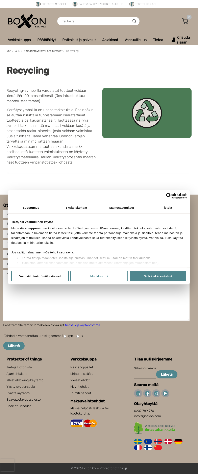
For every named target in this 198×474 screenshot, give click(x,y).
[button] (185, 21)
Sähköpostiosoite (145, 368)
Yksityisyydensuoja (20, 387)
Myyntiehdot (79, 387)
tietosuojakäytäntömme (82, 325)
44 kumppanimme (33, 228)
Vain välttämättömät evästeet (40, 276)
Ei (79, 336)
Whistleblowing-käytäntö (24, 380)
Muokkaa (99, 276)
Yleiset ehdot (80, 380)
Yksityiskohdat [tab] (76, 207)
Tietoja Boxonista (19, 367)
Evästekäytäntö (18, 393)
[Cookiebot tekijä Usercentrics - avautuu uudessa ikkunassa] (169, 196)
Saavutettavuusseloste (23, 399)
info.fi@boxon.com (147, 416)
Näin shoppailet (81, 367)
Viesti (11, 274)
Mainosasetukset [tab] (121, 207)
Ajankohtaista (16, 374)
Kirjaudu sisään (81, 374)
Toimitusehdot (80, 393)
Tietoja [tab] (167, 207)
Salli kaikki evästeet (158, 276)
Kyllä (68, 336)
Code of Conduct (18, 406)
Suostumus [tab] (31, 207)
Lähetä (14, 346)
